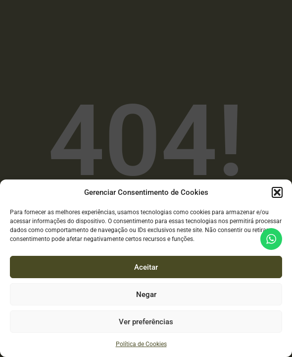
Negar (146, 294)
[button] (277, 192)
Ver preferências (146, 321)
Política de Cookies (141, 344)
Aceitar (146, 267)
